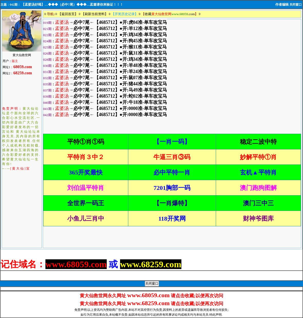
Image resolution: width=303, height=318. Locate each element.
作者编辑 (282, 4)
